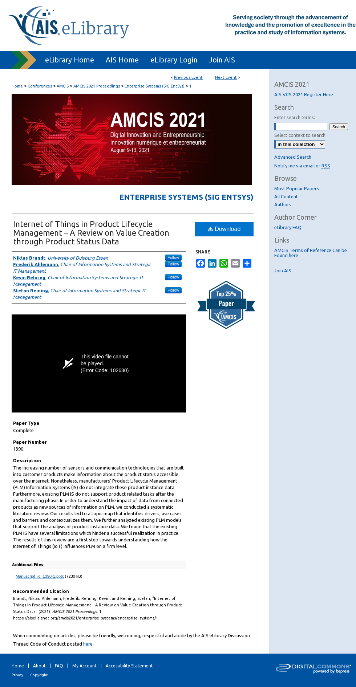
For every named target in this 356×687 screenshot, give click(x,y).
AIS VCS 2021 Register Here (303, 94)
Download (224, 229)
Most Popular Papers (296, 188)
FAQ (59, 665)
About (39, 665)
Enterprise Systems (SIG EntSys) (155, 86)
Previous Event (188, 77)
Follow (173, 257)
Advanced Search (292, 156)
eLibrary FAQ (288, 227)
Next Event (226, 77)
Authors (282, 204)
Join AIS (282, 270)
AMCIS (63, 86)
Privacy (17, 675)
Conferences (40, 86)
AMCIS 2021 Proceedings (97, 86)
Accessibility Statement (129, 665)
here (88, 643)
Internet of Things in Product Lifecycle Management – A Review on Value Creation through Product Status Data (91, 232)
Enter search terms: (294, 117)
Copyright (39, 675)
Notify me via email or (302, 165)
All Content (286, 196)
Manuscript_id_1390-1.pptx (40, 576)
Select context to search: (300, 135)
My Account (84, 665)
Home (17, 86)
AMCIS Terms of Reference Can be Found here (310, 253)
